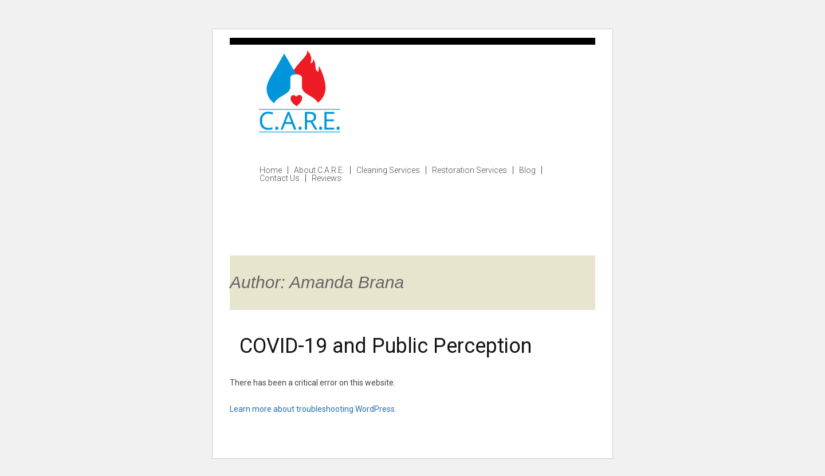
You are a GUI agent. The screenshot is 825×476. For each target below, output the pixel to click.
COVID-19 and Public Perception (385, 346)
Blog (527, 170)
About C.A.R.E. (319, 170)
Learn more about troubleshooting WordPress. (313, 409)
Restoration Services (469, 170)
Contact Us (280, 178)
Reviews (326, 178)
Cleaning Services (388, 170)
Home (271, 170)
